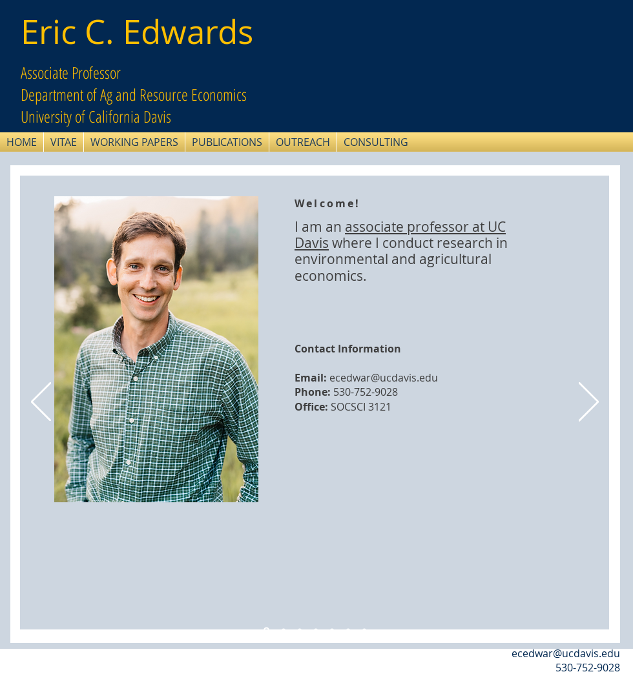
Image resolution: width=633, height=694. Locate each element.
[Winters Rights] (348, 630)
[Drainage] (300, 630)
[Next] (589, 403)
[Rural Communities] (364, 630)
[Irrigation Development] (332, 630)
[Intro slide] (266, 630)
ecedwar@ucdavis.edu (383, 378)
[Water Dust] (283, 630)
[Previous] (41, 403)
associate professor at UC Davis (400, 235)
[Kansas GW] (316, 630)
